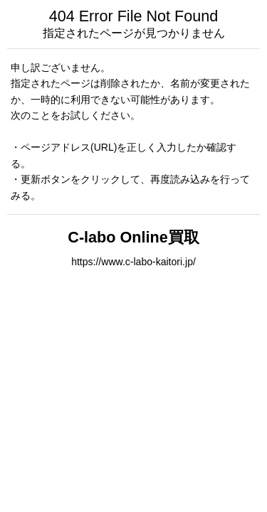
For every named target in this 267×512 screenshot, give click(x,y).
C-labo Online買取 (133, 237)
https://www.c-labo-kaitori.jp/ (133, 261)
